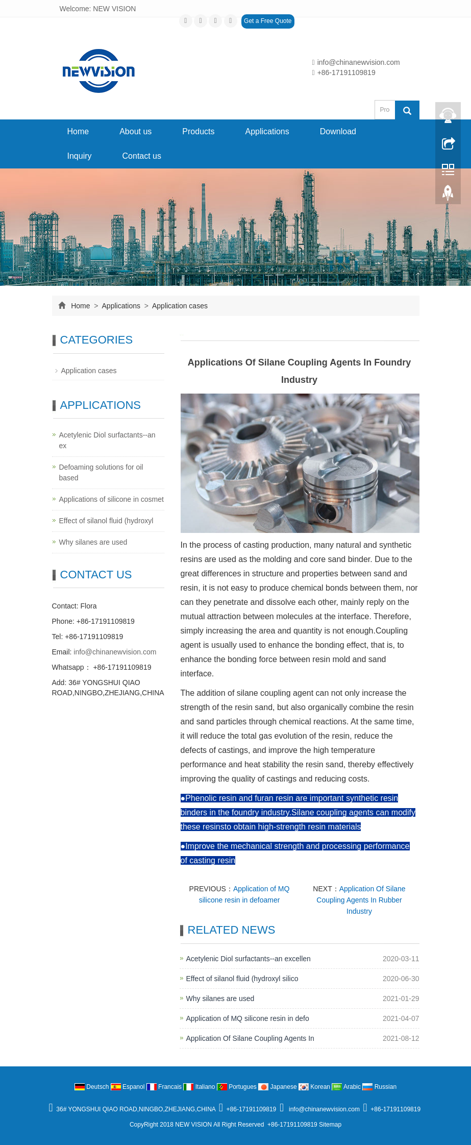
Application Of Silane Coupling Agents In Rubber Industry (360, 900)
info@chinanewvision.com (356, 62)
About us (135, 131)
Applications (267, 131)
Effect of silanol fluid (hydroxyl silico (242, 979)
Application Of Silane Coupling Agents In (250, 1038)
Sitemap (330, 1124)
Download (338, 131)
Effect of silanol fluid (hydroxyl (106, 521)
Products (198, 131)
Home (78, 131)
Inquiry (79, 156)
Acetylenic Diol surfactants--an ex (107, 440)
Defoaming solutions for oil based (101, 472)
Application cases (179, 306)
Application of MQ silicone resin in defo (247, 1018)
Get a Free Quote (267, 21)
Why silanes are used (220, 998)
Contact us (141, 156)
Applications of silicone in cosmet (111, 499)
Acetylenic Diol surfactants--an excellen (248, 959)
